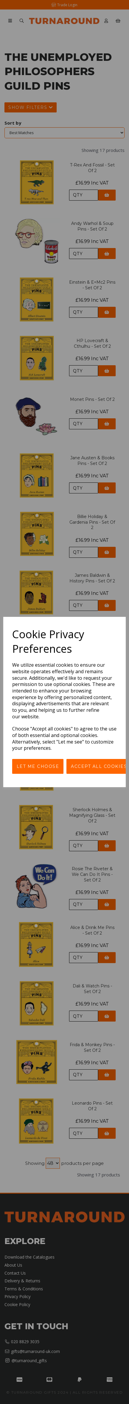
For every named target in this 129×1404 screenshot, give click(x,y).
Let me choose (38, 766)
